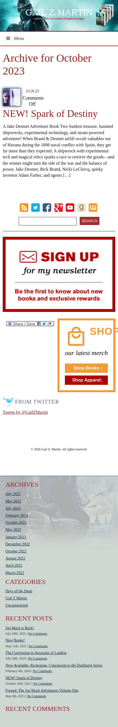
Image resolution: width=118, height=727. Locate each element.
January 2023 (15, 537)
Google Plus (58, 207)
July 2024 (13, 508)
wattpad (92, 207)
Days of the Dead (18, 591)
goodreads (81, 207)
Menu (14, 38)
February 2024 (16, 515)
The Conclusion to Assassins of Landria (36, 653)
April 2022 (13, 565)
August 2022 (15, 558)
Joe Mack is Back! (19, 628)
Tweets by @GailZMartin (25, 412)
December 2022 (17, 544)
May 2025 (13, 501)
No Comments (37, 634)
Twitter (35, 207)
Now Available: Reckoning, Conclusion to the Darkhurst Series (53, 665)
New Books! (15, 640)
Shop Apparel (86, 380)
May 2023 (13, 530)
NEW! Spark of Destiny (50, 113)
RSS (23, 207)
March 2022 (14, 573)
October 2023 (16, 523)
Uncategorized (16, 605)
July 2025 (13, 494)
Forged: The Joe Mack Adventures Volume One (42, 690)
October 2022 (16, 551)
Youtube (69, 207)
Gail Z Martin (16, 598)
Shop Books (86, 368)
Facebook (46, 207)
